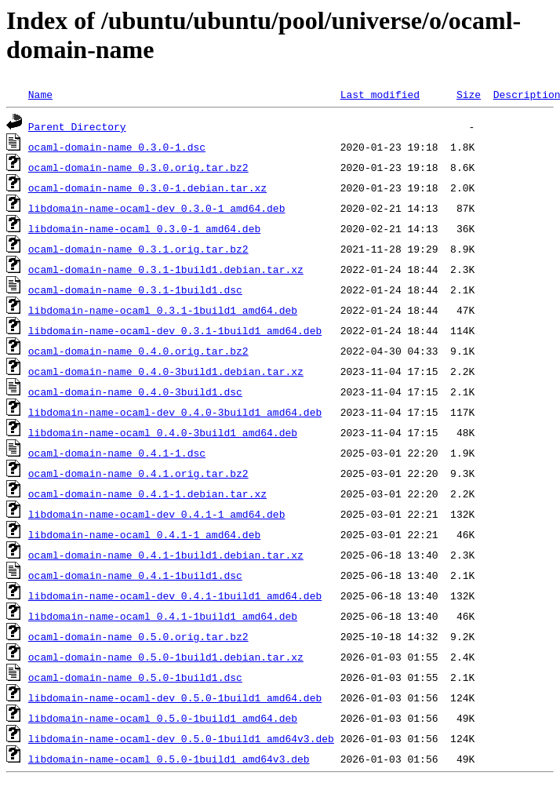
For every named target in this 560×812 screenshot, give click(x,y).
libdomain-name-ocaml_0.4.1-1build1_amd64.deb (162, 616)
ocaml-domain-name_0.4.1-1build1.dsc (135, 575)
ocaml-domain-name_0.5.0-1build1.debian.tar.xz (166, 657)
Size (468, 94)
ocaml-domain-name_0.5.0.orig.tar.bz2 (138, 636)
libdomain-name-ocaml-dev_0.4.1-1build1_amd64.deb (175, 595)
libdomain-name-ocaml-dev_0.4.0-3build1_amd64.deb (175, 412)
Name (40, 94)
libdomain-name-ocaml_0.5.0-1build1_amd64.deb (162, 718)
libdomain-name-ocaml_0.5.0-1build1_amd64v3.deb (169, 759)
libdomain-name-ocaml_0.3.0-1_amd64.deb (144, 228)
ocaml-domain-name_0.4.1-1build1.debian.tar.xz (166, 555)
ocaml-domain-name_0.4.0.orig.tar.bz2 (138, 351)
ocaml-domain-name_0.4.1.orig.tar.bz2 (138, 473)
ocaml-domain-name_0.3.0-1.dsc (116, 147)
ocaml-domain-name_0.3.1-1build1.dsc (135, 289)
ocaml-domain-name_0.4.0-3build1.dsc (135, 391)
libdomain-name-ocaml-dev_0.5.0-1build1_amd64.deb (175, 697)
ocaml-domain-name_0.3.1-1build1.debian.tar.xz (166, 269)
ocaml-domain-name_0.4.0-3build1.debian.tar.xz (166, 371)
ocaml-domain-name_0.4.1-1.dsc (116, 453)
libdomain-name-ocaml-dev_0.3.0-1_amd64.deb (156, 208)
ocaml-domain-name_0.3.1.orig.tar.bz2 (138, 249)
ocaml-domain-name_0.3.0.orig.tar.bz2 (138, 167)
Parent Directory (77, 126)
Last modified (380, 94)
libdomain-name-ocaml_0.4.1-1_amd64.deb (144, 534)
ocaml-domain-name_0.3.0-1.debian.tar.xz (147, 187)
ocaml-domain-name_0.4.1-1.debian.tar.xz (147, 493)
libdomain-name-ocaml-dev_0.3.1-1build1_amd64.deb (175, 330)
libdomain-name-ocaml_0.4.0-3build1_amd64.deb (162, 432)
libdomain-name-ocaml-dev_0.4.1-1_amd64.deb (156, 514)
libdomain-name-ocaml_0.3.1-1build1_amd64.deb (162, 310)
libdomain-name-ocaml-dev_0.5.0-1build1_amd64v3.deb (181, 738)
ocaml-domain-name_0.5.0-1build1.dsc (135, 677)
